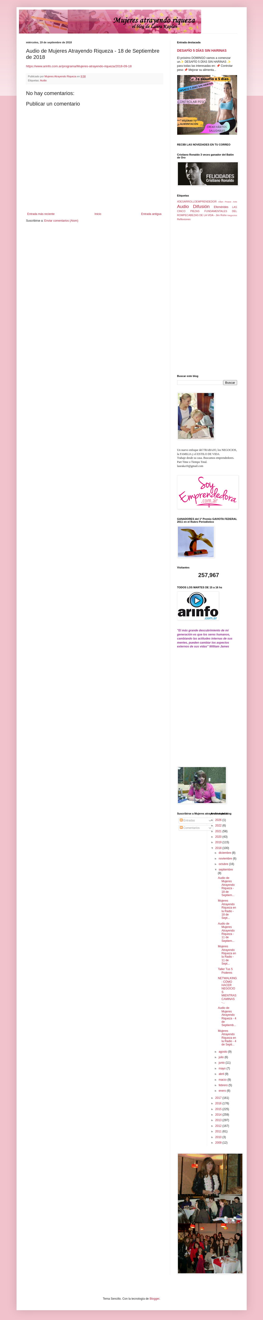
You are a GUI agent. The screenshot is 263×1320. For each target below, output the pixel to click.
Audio (43, 80)
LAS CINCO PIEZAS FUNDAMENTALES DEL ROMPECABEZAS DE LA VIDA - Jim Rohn (207, 211)
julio (222, 1057)
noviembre (226, 858)
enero (223, 1090)
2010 (218, 1137)
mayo (223, 1068)
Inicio (97, 214)
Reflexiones (184, 219)
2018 (218, 848)
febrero (223, 1085)
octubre (224, 864)
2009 (218, 1142)
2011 (218, 1131)
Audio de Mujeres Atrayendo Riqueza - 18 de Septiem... (226, 886)
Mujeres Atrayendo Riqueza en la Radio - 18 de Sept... (227, 909)
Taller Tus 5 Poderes (225, 970)
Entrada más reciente (41, 214)
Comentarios (190, 828)
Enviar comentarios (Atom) (61, 220)
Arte (235, 201)
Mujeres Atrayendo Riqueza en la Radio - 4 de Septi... (227, 1037)
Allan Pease (224, 201)
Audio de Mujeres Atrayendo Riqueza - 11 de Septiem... (226, 932)
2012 (218, 1126)
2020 (218, 836)
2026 (218, 820)
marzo (223, 1079)
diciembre (225, 852)
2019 (218, 842)
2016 (218, 1103)
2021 (218, 831)
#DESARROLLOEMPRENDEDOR (197, 201)
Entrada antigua (151, 214)
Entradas (187, 820)
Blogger (154, 1298)
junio (222, 1062)
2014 (218, 1114)
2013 (218, 1120)
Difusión (201, 206)
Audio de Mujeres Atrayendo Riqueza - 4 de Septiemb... (227, 1016)
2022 (218, 825)
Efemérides (221, 207)
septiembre (226, 869)
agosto (223, 1051)
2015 (218, 1109)
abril (222, 1074)
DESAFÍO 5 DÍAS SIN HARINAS (202, 50)
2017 (218, 1098)
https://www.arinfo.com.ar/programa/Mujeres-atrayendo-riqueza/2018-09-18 (79, 66)
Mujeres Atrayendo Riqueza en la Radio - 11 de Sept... (227, 955)
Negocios (232, 215)
